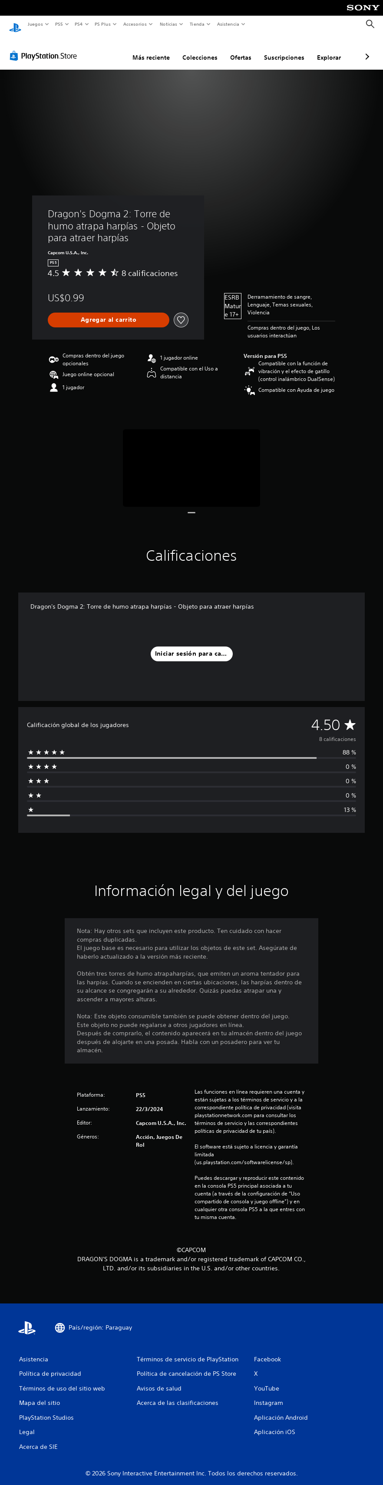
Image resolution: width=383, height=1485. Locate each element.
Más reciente (105, 49)
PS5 (59, 24)
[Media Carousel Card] (191, 459)
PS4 (79, 24)
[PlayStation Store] (45, 47)
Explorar (283, 49)
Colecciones (154, 49)
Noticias (169, 24)
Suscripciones (238, 49)
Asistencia (228, 24)
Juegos (35, 24)
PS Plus (103, 24)
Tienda (197, 24)
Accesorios (135, 24)
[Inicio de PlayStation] (15, 24)
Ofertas (194, 49)
